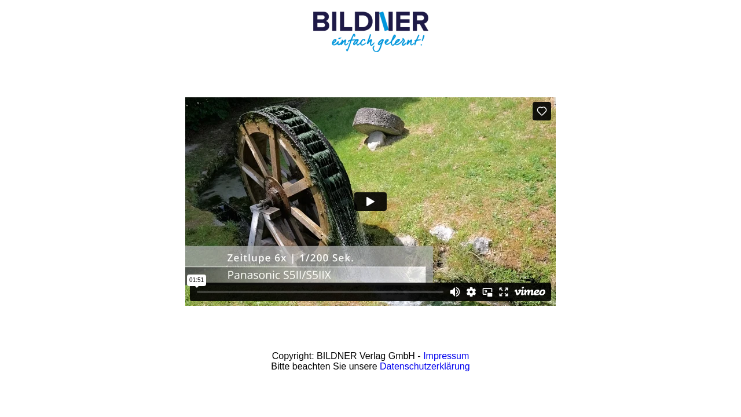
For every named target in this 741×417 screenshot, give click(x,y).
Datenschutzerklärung (425, 366)
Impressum (446, 356)
